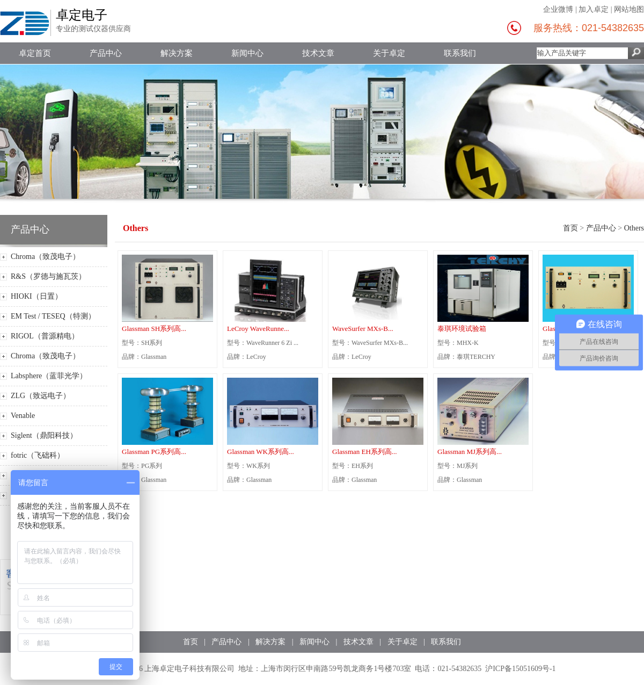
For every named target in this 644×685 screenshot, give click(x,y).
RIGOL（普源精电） (45, 336)
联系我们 (460, 53)
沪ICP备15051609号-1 (520, 669)
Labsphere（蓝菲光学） (49, 376)
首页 (570, 228)
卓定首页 (35, 53)
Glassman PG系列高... (154, 452)
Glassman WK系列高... (260, 452)
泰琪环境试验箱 (461, 329)
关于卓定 (389, 53)
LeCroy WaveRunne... (258, 329)
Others (634, 228)
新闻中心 (247, 53)
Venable (23, 416)
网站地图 (629, 9)
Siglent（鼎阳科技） (44, 435)
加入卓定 (594, 9)
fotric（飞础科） (37, 455)
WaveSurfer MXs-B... (362, 329)
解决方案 (176, 53)
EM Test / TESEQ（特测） (53, 316)
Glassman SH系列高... (154, 329)
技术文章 (318, 53)
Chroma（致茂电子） (45, 257)
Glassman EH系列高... (364, 452)
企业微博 (558, 9)
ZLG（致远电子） (40, 396)
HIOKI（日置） (36, 296)
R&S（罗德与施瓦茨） (48, 276)
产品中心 (106, 53)
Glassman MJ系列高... (469, 452)
